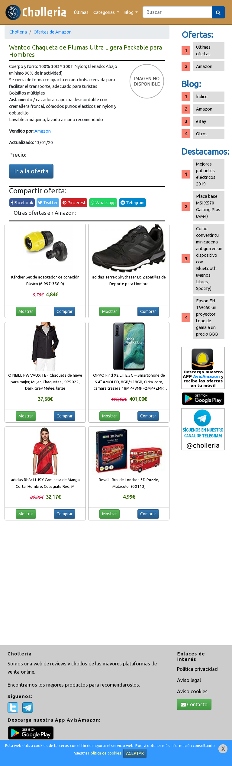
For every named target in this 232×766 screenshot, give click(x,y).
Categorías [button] (104, 12)
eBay (201, 121)
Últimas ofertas (203, 50)
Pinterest (74, 202)
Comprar (64, 311)
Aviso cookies (192, 691)
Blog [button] (129, 12)
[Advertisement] (203, 548)
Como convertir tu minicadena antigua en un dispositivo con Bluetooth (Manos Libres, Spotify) (209, 258)
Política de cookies (104, 753)
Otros (202, 133)
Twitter (48, 202)
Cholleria (18, 31)
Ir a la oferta (31, 171)
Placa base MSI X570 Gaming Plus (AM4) (208, 206)
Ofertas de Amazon (53, 31)
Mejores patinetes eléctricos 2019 (205, 173)
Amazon (42, 131)
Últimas (81, 12)
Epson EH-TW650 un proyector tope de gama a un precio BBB (207, 317)
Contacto (194, 704)
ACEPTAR (135, 753)
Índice (202, 96)
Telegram (132, 202)
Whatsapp (103, 202)
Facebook (22, 202)
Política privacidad (197, 669)
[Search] (177, 12)
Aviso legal (189, 680)
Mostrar (25, 311)
